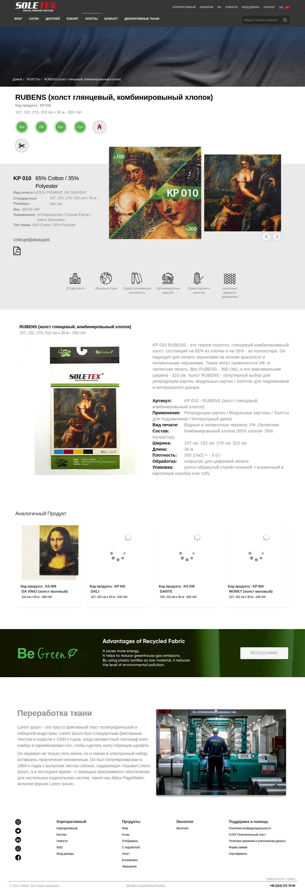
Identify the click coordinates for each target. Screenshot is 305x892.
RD (219, 7)
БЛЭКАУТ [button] (111, 18)
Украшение (129, 866)
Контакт (62, 834)
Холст (126, 853)
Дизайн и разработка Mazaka (145, 885)
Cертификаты (238, 853)
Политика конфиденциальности (250, 828)
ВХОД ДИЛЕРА (250, 7)
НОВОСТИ (231, 7)
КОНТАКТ (269, 7)
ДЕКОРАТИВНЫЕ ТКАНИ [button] (142, 18)
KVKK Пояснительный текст (247, 834)
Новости (62, 841)
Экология (182, 828)
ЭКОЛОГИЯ (206, 7)
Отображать (130, 841)
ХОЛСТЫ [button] (91, 18)
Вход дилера (65, 853)
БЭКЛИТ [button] (72, 18)
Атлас (126, 834)
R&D (60, 847)
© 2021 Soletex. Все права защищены (35, 885)
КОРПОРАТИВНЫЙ (184, 7)
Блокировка (129, 860)
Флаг (125, 828)
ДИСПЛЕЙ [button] (53, 18)
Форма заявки (238, 847)
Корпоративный (67, 828)
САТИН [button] (34, 18)
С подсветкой (131, 847)
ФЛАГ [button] (18, 18)
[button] (277, 236)
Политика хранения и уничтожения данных (257, 841)
